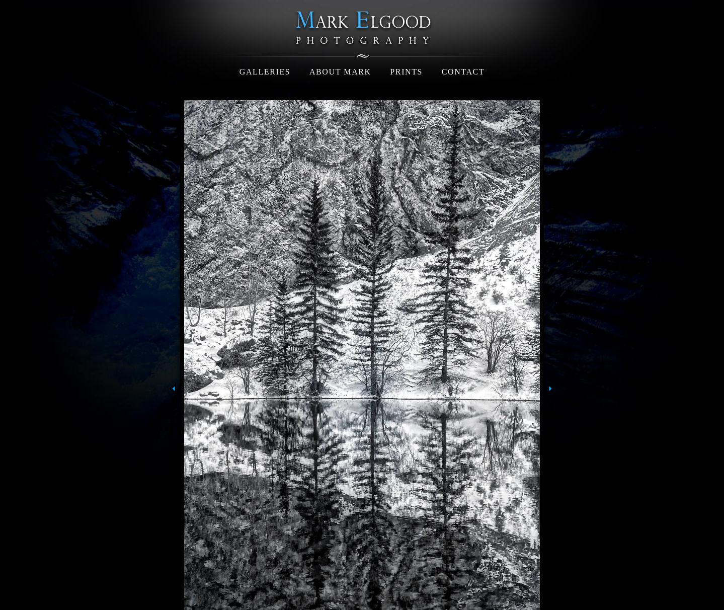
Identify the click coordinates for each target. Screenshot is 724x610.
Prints (406, 71)
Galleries (265, 71)
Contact (463, 71)
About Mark (340, 71)
